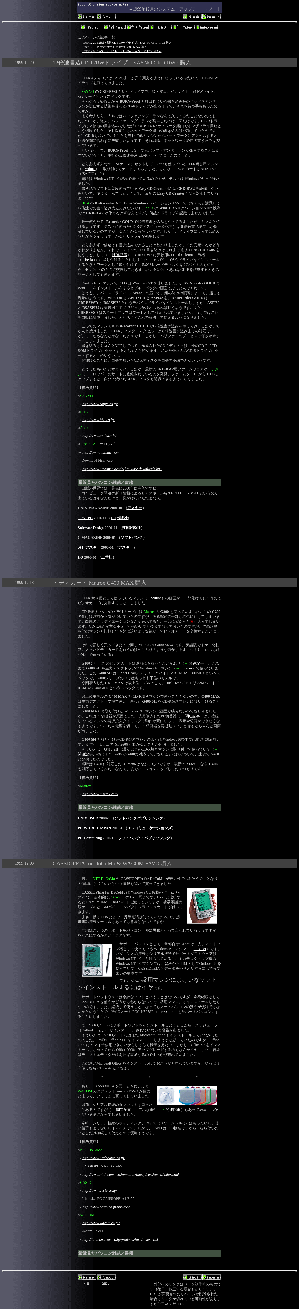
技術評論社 (131, 528)
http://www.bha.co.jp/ (98, 420)
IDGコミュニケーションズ (149, 828)
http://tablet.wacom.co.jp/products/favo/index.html (120, 1239)
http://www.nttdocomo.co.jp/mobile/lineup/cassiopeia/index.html (130, 1175)
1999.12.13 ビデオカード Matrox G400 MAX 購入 (114, 47)
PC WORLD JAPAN (94, 828)
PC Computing (90, 838)
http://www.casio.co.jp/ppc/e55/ (106, 1207)
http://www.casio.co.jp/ (99, 1190)
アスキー (134, 508)
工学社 (106, 557)
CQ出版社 (119, 518)
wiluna (90, 169)
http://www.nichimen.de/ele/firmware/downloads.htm (122, 469)
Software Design (91, 528)
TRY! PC (85, 518)
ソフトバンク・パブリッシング (144, 838)
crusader (186, 668)
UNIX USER (88, 818)
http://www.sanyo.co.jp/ (100, 404)
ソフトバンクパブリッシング (138, 818)
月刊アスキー (89, 547)
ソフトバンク (132, 538)
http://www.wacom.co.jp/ (101, 1223)
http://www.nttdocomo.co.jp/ (103, 1158)
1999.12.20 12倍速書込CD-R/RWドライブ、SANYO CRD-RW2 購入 (127, 42)
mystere (167, 1012)
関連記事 (119, 255)
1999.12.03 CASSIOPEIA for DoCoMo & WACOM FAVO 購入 (121, 51)
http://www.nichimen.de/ (100, 452)
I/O (80, 557)
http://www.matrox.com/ (100, 794)
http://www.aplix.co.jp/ (99, 436)
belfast (90, 260)
